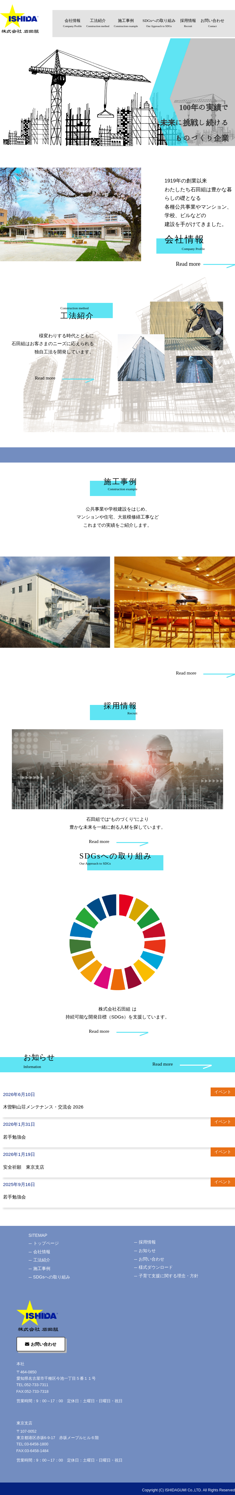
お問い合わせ (212, 24)
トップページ (46, 1243)
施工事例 (126, 24)
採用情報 (188, 24)
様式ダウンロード (156, 1267)
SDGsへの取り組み (159, 24)
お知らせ (147, 1250)
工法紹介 (97, 24)
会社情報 (72, 24)
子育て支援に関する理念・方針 (168, 1275)
